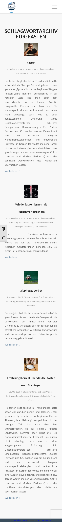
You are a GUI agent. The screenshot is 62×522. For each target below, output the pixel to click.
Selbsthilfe (45, 301)
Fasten (31, 62)
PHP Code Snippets (19, 520)
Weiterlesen (13, 171)
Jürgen (43, 73)
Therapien (28, 226)
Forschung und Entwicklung (21, 222)
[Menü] (52, 6)
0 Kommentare (31, 69)
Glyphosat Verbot (31, 290)
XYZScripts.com (44, 520)
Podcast (30, 73)
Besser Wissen (48, 69)
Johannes (43, 226)
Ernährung (21, 73)
